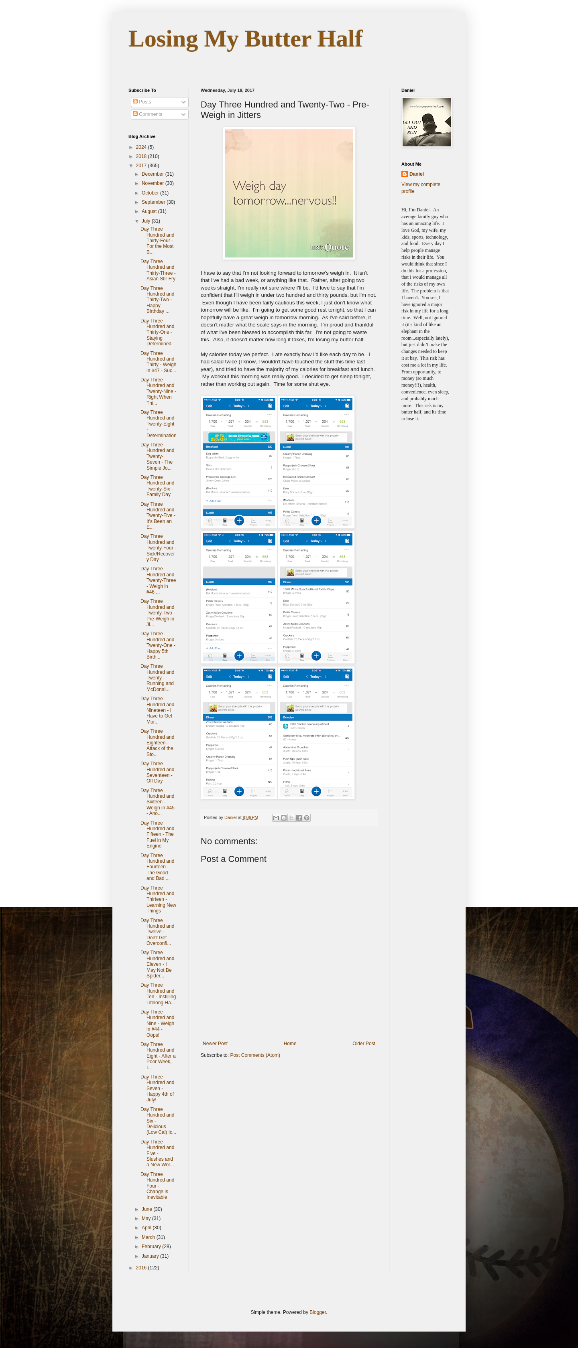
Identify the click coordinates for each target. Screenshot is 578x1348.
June (147, 1209)
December (153, 174)
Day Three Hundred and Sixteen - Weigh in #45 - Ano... (157, 802)
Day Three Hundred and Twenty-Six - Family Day (157, 485)
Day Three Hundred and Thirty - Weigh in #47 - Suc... (158, 362)
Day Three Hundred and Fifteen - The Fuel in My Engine (157, 834)
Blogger (317, 1312)
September (154, 202)
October (151, 193)
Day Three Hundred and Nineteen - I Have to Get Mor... (157, 710)
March (149, 1237)
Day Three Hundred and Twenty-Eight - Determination (158, 423)
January (151, 1256)
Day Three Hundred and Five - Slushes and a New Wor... (157, 1153)
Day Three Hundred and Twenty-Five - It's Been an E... (157, 515)
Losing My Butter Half (245, 38)
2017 (142, 165)
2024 (142, 147)
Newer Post (215, 1043)
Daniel (416, 174)
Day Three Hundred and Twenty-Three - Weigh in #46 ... (158, 580)
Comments (147, 114)
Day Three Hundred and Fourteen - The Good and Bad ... (157, 867)
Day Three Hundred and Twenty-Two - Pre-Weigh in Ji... (157, 612)
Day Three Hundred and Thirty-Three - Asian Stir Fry (158, 270)
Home (290, 1043)
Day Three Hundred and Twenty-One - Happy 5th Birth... (157, 645)
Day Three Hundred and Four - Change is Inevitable (157, 1186)
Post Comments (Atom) (255, 1055)
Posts (142, 102)
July (147, 221)
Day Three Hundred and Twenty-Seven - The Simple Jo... (157, 456)
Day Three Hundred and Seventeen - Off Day (157, 772)
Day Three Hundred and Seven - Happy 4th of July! (157, 1088)
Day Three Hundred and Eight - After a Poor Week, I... (158, 1056)
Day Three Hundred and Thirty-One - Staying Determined (157, 332)
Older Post (363, 1043)
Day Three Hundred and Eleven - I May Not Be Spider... (157, 964)
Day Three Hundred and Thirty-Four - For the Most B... (157, 240)
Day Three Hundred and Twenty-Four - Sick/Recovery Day (158, 547)
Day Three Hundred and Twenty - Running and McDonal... (157, 677)
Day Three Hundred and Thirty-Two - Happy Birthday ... (157, 300)
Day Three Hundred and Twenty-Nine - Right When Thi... (158, 391)
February (152, 1246)
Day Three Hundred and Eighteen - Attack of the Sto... (157, 742)
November (153, 183)
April (147, 1227)
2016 (142, 1268)
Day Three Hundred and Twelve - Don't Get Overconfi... (157, 932)
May (147, 1218)
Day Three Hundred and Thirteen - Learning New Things (158, 899)
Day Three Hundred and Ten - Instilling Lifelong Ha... (158, 993)
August (150, 211)
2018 (142, 156)
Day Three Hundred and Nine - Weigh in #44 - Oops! (157, 1023)
